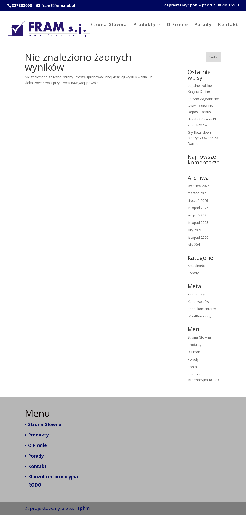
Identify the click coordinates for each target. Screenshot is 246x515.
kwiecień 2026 (199, 185)
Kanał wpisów (198, 301)
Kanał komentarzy (202, 308)
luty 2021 (195, 230)
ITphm (82, 508)
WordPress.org (199, 316)
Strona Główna (108, 25)
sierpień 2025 (198, 215)
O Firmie (177, 25)
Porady (203, 25)
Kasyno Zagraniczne (203, 98)
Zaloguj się (196, 294)
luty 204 (194, 244)
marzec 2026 (198, 193)
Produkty (144, 25)
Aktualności (196, 265)
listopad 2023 (198, 222)
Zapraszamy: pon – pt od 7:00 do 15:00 (201, 5)
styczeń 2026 (198, 200)
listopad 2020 (198, 237)
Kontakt (228, 25)
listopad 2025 (198, 207)
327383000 (22, 5)
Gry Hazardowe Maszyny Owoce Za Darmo (203, 138)
